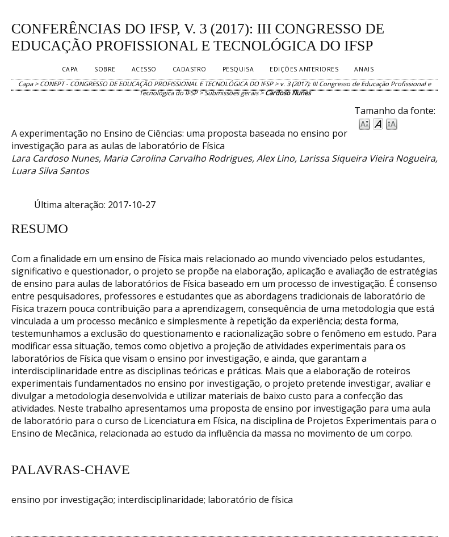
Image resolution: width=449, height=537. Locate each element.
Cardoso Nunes (287, 92)
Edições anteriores (304, 69)
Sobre (105, 69)
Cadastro (190, 69)
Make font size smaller (364, 123)
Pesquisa (238, 69)
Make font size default (378, 123)
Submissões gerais (231, 92)
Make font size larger (391, 123)
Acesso (144, 69)
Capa (70, 69)
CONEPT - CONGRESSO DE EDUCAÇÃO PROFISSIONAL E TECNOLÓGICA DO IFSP (156, 83)
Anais (364, 69)
